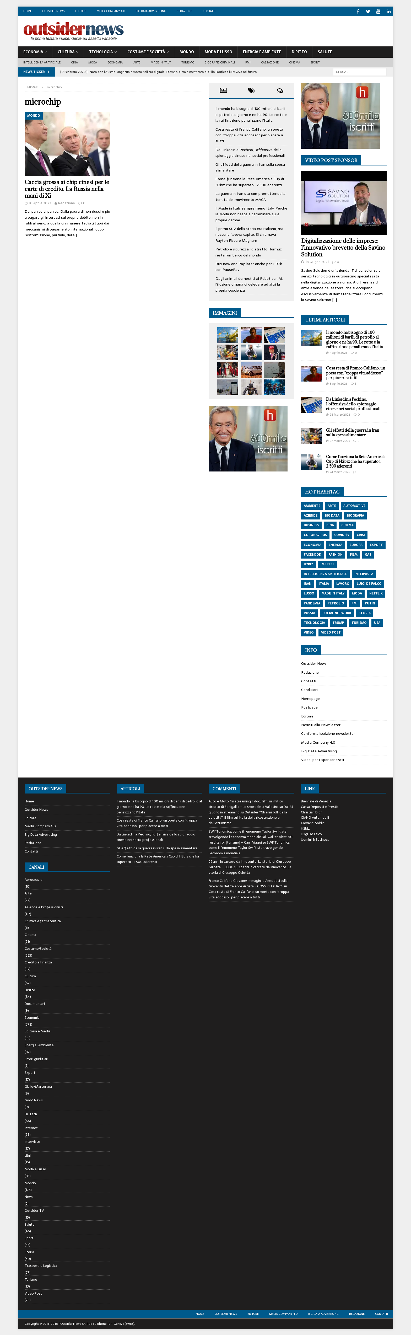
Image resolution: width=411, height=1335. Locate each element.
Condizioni (309, 689)
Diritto (299, 51)
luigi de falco (369, 583)
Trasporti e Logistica (41, 1265)
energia (335, 544)
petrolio (336, 602)
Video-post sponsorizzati (322, 759)
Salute (325, 51)
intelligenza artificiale (325, 573)
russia (309, 612)
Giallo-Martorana (38, 1086)
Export (30, 1072)
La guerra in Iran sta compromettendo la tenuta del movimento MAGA (250, 196)
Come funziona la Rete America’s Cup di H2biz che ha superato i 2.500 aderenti (249, 181)
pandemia (312, 602)
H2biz (305, 828)
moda (357, 593)
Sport (315, 61)
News (29, 1196)
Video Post (33, 1292)
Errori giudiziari (36, 1058)
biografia (355, 515)
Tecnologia (101, 51)
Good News (34, 1099)
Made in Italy (161, 61)
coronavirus (315, 534)
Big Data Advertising (151, 11)
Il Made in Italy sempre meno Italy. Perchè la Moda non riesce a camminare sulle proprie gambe (251, 213)
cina (330, 524)
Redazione (184, 11)
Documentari (35, 1003)
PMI (248, 61)
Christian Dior (311, 811)
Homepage (310, 698)
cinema (347, 524)
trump (338, 622)
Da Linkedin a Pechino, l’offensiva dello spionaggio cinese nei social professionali (250, 152)
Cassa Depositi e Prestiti (320, 806)
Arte (136, 61)
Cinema (294, 61)
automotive (354, 505)
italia (324, 583)
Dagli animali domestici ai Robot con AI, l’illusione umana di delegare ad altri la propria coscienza (249, 283)
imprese (327, 563)
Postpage (309, 707)
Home (27, 11)
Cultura (66, 51)
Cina (74, 61)
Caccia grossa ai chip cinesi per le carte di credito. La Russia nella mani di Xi (67, 188)
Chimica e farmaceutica (43, 920)
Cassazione (270, 61)
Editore (80, 11)
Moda (92, 61)
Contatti (209, 11)
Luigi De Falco (311, 833)
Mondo (187, 51)
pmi (354, 602)
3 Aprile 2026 (338, 383)
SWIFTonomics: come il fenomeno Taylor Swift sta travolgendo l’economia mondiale (249, 847)
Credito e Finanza (38, 961)
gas (368, 553)
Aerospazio (33, 879)
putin (370, 602)
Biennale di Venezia (316, 800)
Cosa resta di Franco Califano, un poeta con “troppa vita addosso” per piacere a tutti (249, 134)
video (309, 632)
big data (332, 515)
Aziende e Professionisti (44, 906)
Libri (28, 1154)
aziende (310, 515)
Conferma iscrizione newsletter (328, 733)
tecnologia (314, 622)
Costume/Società (38, 948)
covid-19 (341, 534)
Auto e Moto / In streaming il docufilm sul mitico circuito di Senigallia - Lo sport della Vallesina (246, 803)
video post (331, 632)
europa (356, 544)
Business (311, 524)
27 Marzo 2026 (340, 440)
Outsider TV (34, 1210)
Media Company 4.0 (111, 11)
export (376, 544)
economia (312, 544)
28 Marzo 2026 (340, 414)
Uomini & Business (315, 838)
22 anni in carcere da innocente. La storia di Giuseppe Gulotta (250, 869)
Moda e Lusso (35, 1168)
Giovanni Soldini (313, 822)
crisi (361, 534)
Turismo (187, 61)
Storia (29, 1251)
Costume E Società (146, 51)
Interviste (32, 1141)
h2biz (308, 563)
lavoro (342, 583)
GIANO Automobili (315, 817)
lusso (309, 593)
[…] (78, 234)
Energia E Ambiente (262, 51)
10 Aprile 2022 (40, 202)
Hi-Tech (31, 1113)
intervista (363, 573)
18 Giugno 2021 (317, 261)
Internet (31, 1127)
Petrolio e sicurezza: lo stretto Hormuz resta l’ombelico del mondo (248, 251)
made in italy (333, 593)
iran (307, 583)
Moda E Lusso (218, 51)
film (354, 553)
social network (336, 612)
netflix (376, 593)
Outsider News (53, 11)
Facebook (312, 553)
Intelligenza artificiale (42, 61)
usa (377, 622)
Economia (33, 51)
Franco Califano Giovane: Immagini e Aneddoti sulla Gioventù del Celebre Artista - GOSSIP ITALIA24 (248, 882)
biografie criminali (220, 61)
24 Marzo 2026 (340, 471)
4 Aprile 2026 (338, 352)
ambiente (312, 505)
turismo (359, 622)
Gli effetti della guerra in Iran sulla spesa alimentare (352, 432)
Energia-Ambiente (39, 1044)
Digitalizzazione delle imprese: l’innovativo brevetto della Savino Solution (343, 247)
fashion (335, 553)
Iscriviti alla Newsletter (320, 724)
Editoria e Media (38, 1030)
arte (332, 505)
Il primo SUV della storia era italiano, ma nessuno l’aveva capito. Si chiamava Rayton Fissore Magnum (249, 234)
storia (365, 612)
